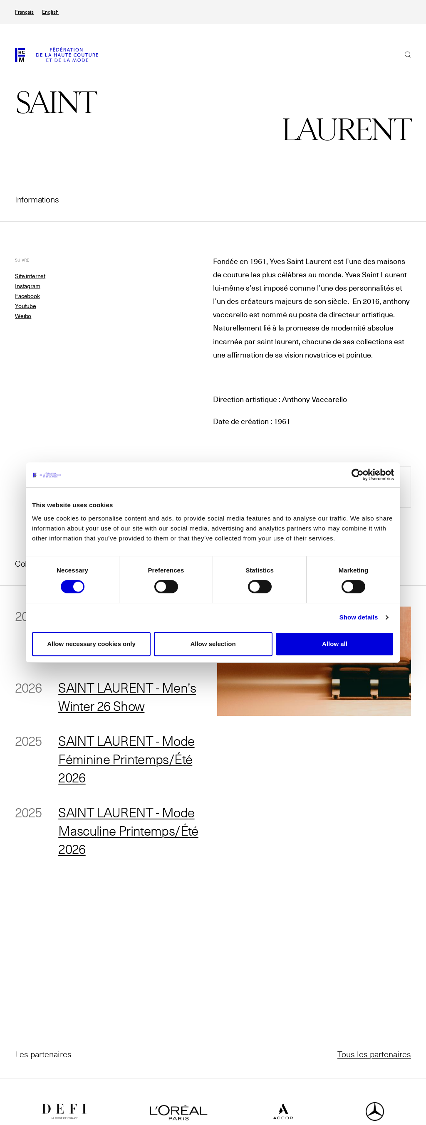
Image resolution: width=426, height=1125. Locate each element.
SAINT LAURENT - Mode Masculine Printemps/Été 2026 (128, 830)
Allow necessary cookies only (91, 643)
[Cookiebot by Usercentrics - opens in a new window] (357, 475)
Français (24, 11)
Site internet (30, 276)
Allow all (334, 643)
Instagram (27, 286)
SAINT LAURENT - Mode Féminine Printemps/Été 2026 (127, 758)
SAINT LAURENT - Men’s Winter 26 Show (128, 696)
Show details (358, 617)
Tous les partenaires (374, 1054)
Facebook (27, 296)
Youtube (25, 306)
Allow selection (212, 643)
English (50, 11)
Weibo (23, 316)
